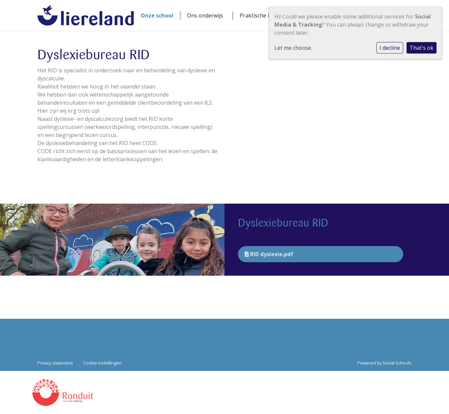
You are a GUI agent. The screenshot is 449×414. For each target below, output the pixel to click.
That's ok (421, 47)
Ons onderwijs (205, 15)
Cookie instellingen (102, 363)
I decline (390, 47)
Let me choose (292, 47)
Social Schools (397, 363)
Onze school (157, 15)
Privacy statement (55, 363)
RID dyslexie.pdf (269, 254)
